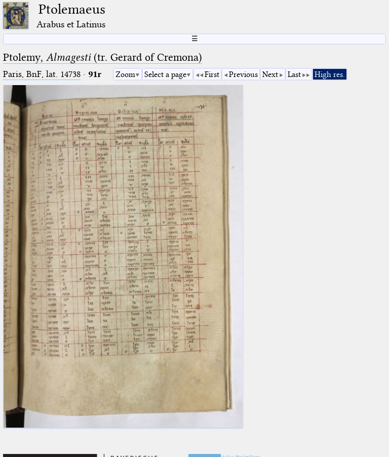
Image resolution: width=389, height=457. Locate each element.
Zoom (125, 74)
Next (270, 74)
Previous (243, 74)
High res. (330, 74)
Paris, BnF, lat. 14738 (42, 74)
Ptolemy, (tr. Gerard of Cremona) (102, 57)
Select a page (165, 74)
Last (294, 74)
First (212, 74)
